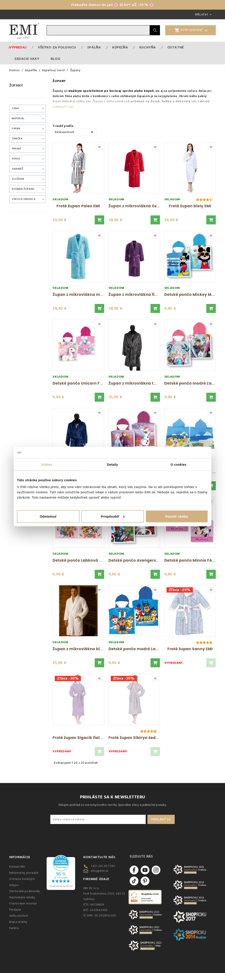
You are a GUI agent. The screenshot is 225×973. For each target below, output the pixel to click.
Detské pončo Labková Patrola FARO (89, 560)
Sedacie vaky (27, 58)
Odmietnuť (48, 516)
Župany (16, 85)
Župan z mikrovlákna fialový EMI (141, 294)
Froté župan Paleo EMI (78, 206)
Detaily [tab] (112, 464)
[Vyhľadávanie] (98, 30)
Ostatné (175, 47)
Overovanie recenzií (23, 904)
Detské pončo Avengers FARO (138, 560)
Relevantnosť (75, 132)
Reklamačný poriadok (23, 873)
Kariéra (14, 928)
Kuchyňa (147, 47)
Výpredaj (18, 47)
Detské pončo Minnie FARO (191, 560)
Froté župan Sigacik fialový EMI (84, 737)
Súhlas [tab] (46, 464)
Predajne (15, 910)
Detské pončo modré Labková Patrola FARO (152, 649)
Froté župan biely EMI (190, 206)
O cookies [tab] (179, 464)
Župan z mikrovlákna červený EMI (142, 206)
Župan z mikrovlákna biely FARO (85, 649)
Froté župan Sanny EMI (190, 649)
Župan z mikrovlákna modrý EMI (85, 294)
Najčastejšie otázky (22, 897)
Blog (55, 58)
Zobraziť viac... (64, 107)
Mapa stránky (18, 922)
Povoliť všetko (176, 516)
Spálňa (94, 47)
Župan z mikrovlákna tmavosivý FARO (147, 383)
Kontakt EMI (17, 867)
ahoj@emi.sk (99, 871)
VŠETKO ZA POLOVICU (57, 47)
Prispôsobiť (113, 516)
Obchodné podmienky (24, 891)
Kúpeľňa (120, 47)
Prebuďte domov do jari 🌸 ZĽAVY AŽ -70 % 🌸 (112, 4)
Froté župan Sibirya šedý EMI (137, 737)
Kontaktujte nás (99, 857)
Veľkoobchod (18, 916)
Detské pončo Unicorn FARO (80, 383)
